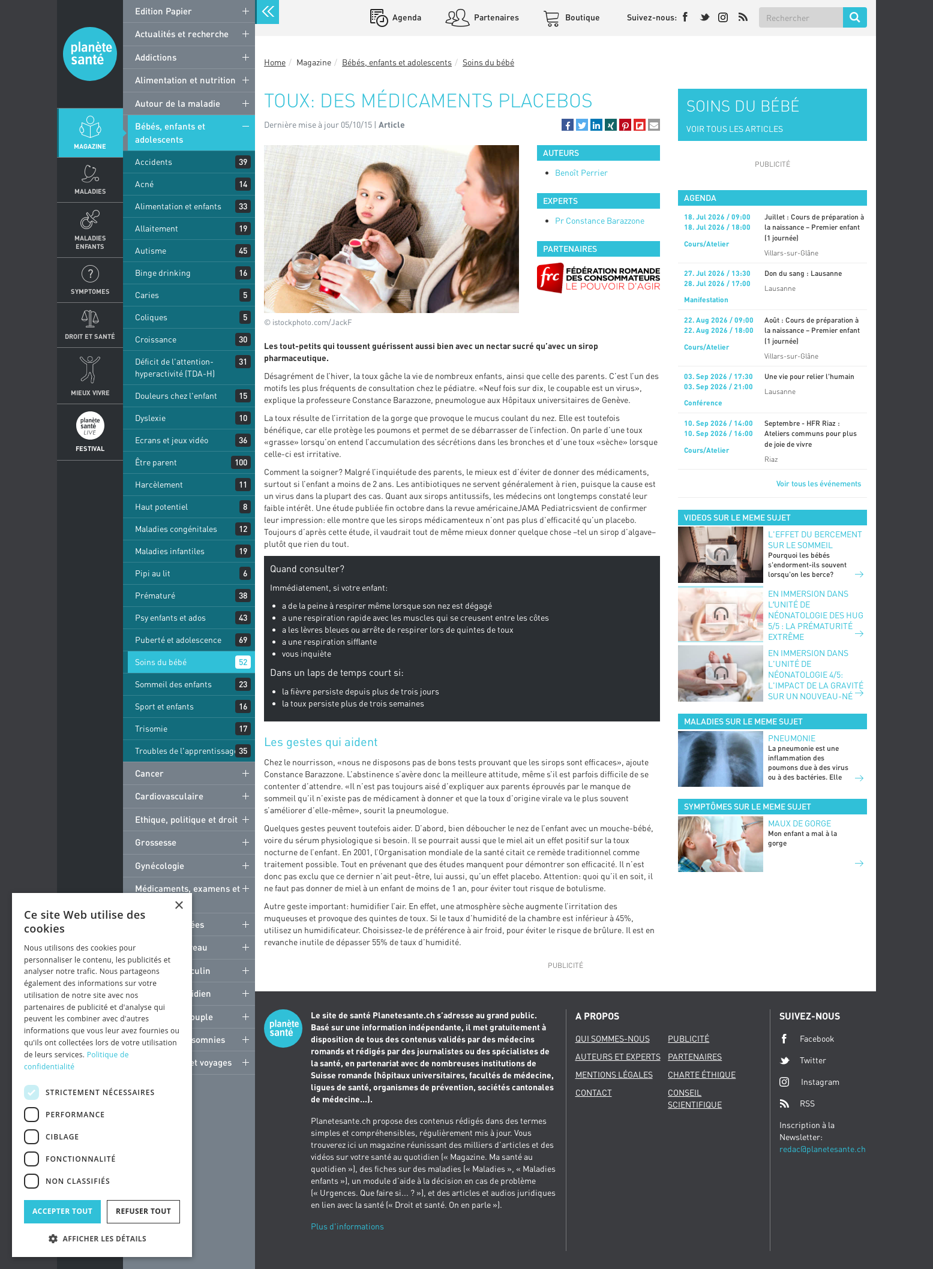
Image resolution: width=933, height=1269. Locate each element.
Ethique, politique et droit (186, 819)
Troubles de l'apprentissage (186, 750)
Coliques (151, 317)
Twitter (802, 1060)
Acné (144, 184)
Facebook (807, 1039)
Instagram (809, 1081)
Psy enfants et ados (170, 617)
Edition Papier (163, 10)
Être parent (156, 462)
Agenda (406, 17)
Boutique (581, 17)
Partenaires (495, 17)
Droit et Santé (90, 336)
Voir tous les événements (818, 483)
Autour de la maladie (177, 103)
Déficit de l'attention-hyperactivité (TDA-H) (175, 367)
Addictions (155, 57)
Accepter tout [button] (62, 1211)
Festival (90, 448)
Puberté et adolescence (178, 639)
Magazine (90, 146)
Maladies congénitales (176, 529)
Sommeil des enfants (173, 684)
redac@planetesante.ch (822, 1149)
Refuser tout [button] (143, 1211)
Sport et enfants (164, 706)
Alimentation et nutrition (185, 79)
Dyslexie (150, 418)
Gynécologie (159, 865)
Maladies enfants (90, 241)
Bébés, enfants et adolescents (170, 132)
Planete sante (90, 54)
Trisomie (151, 728)
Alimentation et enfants (178, 206)
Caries (147, 295)
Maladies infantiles (170, 551)
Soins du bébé (161, 662)
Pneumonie (791, 738)
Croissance (155, 339)
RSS (797, 1103)
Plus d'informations (347, 1226)
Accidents (153, 162)
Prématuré (155, 595)
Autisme (150, 250)
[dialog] (102, 1075)
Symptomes (90, 291)
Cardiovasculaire (169, 795)
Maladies (90, 191)
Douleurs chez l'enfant (176, 395)
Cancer (149, 773)
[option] (598, 278)
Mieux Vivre (90, 392)
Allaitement (156, 228)
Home (275, 62)
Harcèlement (159, 484)
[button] (568, 125)
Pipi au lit (152, 573)
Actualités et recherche (182, 33)
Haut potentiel (161, 506)
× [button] (178, 905)
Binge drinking (163, 272)
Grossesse (155, 842)
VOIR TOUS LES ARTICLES (734, 129)
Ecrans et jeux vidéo (171, 440)
